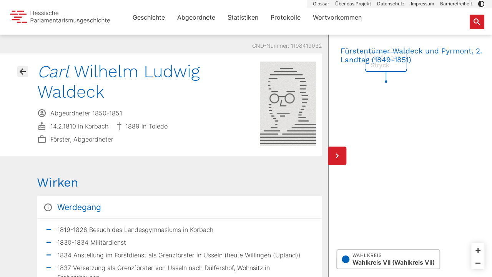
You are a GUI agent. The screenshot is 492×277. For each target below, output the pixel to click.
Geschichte (149, 17)
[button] (481, 4)
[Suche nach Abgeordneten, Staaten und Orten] (477, 22)
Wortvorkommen (337, 17)
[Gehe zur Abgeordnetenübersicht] (22, 71)
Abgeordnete (196, 17)
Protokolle (286, 17)
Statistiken (243, 17)
